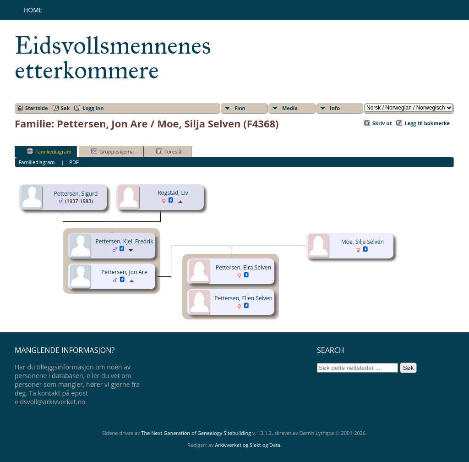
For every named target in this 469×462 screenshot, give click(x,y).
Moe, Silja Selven (362, 242)
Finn (239, 107)
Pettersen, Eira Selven (243, 267)
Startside (36, 107)
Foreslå (168, 151)
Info (335, 107)
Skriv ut (382, 123)
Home (33, 10)
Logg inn (93, 107)
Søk (65, 107)
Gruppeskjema (112, 151)
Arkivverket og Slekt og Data (247, 444)
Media (290, 107)
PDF (73, 162)
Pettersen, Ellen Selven (243, 298)
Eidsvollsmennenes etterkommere (113, 57)
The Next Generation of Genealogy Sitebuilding (196, 432)
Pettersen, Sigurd (76, 194)
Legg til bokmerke (427, 123)
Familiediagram (49, 151)
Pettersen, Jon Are (124, 272)
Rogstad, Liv (173, 193)
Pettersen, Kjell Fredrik (124, 241)
